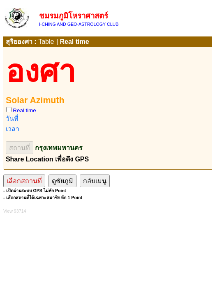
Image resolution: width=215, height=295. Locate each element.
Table (46, 41)
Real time (74, 41)
